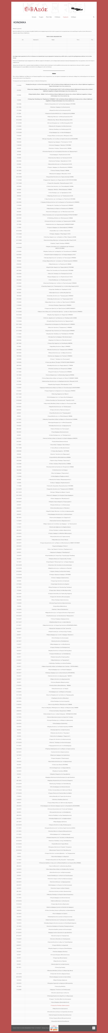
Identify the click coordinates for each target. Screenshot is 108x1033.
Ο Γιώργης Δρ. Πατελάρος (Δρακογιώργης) (60, 1005)
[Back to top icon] (93, 1028)
